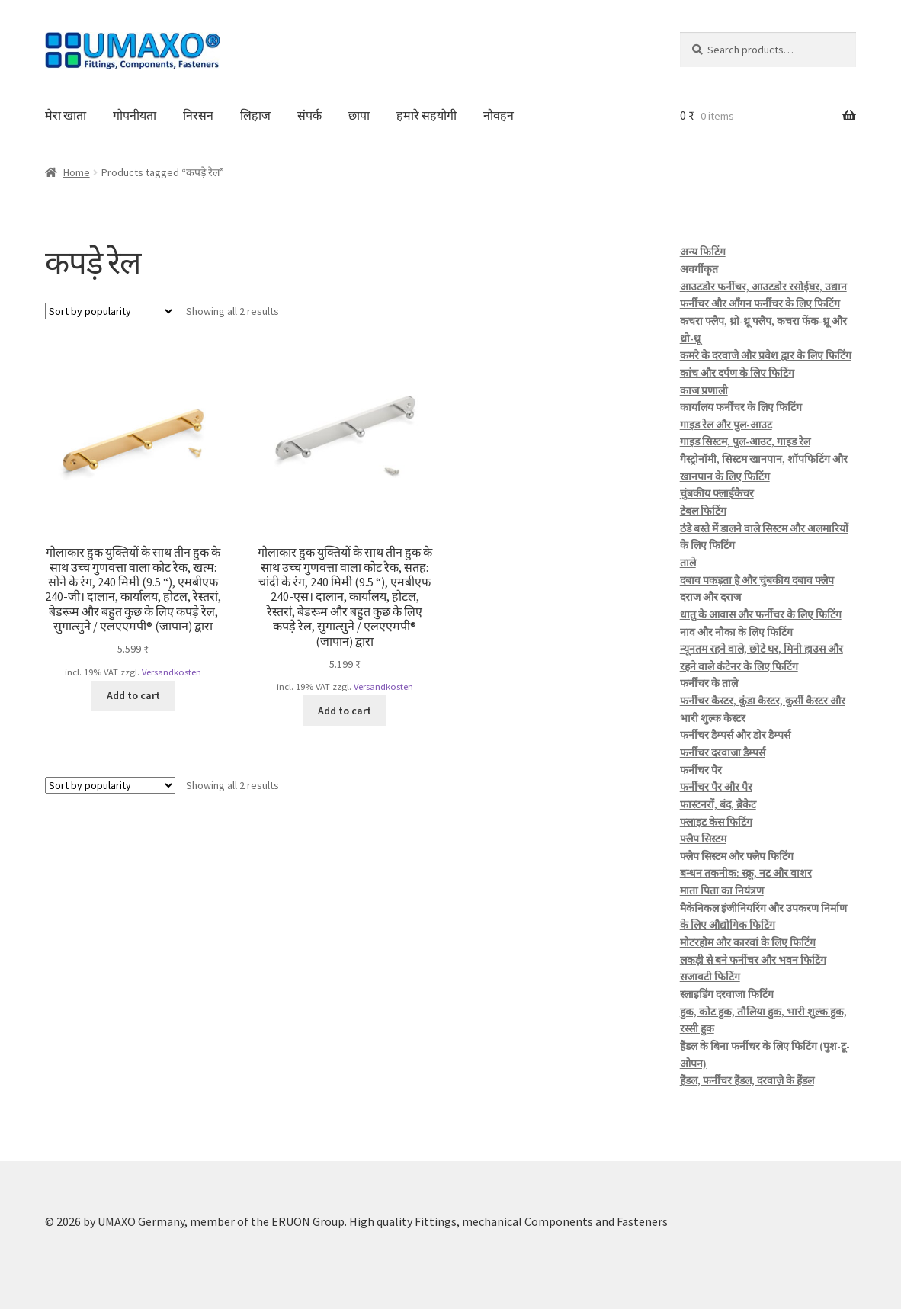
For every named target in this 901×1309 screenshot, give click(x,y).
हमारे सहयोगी (426, 115)
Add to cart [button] (133, 695)
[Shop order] (110, 311)
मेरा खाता (65, 115)
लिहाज (255, 115)
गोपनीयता (134, 115)
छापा (359, 115)
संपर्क (309, 115)
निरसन (198, 115)
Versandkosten (171, 672)
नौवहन (498, 115)
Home (76, 172)
